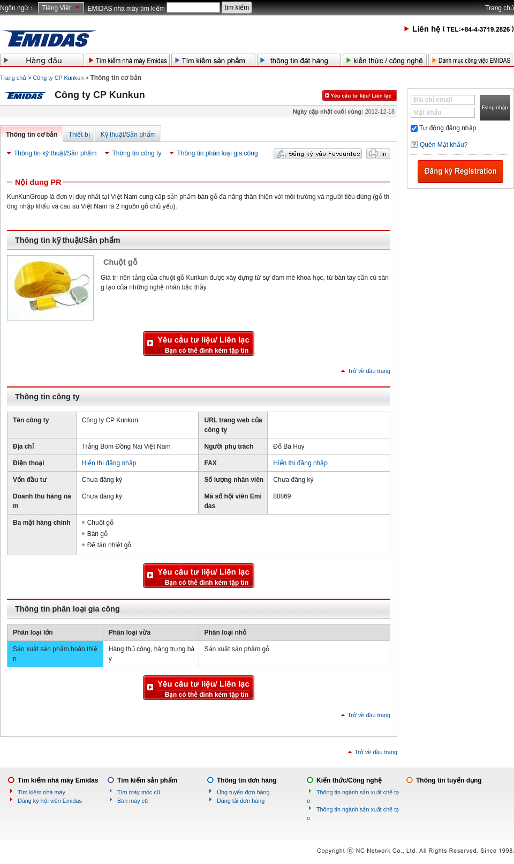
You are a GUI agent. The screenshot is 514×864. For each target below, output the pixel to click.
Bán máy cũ (132, 801)
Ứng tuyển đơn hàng (243, 792)
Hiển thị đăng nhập (109, 463)
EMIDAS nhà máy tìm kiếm (125, 8)
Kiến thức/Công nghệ (349, 780)
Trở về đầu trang (368, 371)
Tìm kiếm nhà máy (41, 792)
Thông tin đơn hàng (247, 780)
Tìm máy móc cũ (138, 792)
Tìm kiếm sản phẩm (147, 780)
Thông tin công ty (136, 153)
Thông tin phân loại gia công (217, 153)
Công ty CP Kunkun (58, 78)
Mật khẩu (427, 112)
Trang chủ (499, 8)
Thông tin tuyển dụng (449, 780)
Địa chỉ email (432, 99)
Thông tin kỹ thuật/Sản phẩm (55, 153)
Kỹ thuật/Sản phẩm (128, 134)
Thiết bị (79, 134)
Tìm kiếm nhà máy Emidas (58, 780)
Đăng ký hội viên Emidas (50, 801)
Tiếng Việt (56, 8)
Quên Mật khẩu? (443, 144)
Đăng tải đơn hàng (240, 801)
